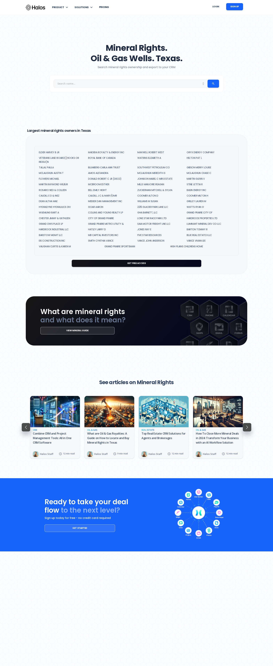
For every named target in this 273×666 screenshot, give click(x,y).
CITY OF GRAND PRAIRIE (101, 218)
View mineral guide (65, 330)
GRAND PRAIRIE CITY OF (199, 212)
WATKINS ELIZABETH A (149, 158)
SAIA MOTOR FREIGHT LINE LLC (153, 224)
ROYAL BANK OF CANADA (102, 158)
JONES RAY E (144, 229)
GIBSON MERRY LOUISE (199, 167)
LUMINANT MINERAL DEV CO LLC (204, 224)
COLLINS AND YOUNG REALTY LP (105, 212)
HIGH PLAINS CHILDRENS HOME (186, 246)
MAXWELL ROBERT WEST (150, 152)
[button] (60, 7)
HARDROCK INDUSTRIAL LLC (54, 229)
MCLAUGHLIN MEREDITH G (151, 173)
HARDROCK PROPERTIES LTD (202, 218)
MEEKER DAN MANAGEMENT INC (105, 201)
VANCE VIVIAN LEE (196, 240)
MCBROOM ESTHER (98, 184)
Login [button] (215, 6)
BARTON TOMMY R (197, 229)
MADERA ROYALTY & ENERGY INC (106, 152)
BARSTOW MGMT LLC (51, 235)
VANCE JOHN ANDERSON (150, 240)
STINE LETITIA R (195, 184)
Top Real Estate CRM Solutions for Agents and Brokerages (164, 436)
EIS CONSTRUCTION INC (52, 240)
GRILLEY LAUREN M (196, 201)
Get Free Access (136, 263)
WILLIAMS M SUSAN (147, 201)
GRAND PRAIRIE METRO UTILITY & (106, 224)
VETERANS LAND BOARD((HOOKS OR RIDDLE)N (59, 159)
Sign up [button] (234, 6)
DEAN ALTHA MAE (48, 201)
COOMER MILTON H (197, 195)
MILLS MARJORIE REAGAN (150, 184)
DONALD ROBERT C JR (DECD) (105, 178)
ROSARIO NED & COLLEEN (53, 190)
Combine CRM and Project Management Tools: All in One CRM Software (52, 438)
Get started (68, 528)
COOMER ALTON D (147, 195)
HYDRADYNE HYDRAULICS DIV (55, 207)
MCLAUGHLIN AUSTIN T (51, 173)
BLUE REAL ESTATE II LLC (199, 235)
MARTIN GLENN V (196, 178)
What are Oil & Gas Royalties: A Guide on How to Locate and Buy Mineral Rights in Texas (108, 438)
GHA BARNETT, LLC (147, 212)
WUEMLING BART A (49, 212)
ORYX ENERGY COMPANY (200, 152)
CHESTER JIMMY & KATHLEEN (54, 218)
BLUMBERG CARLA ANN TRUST (104, 167)
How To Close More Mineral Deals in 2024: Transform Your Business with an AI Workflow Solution (217, 438)
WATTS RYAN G (195, 207)
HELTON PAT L (194, 158)
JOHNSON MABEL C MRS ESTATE (155, 178)
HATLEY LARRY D (97, 229)
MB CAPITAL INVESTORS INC (103, 235)
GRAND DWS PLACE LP (51, 224)
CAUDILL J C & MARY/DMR (102, 195)
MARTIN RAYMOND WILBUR (53, 184)
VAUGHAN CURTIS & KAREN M (55, 246)
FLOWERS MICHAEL (49, 178)
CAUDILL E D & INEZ (49, 195)
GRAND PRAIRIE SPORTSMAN (119, 246)
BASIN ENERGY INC (196, 190)
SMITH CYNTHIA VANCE (100, 240)
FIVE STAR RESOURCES (149, 235)
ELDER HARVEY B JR (49, 152)
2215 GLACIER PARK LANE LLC (152, 207)
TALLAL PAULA (46, 167)
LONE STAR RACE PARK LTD (152, 218)
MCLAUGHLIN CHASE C (199, 173)
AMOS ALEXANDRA (98, 173)
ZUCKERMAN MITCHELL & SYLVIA (154, 190)
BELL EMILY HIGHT (97, 190)
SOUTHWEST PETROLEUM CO (153, 167)
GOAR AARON (95, 207)
